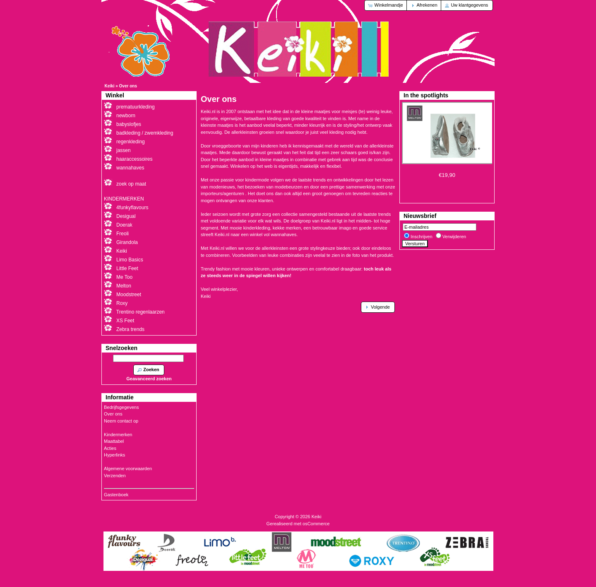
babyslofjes (128, 124)
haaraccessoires (134, 159)
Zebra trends (130, 329)
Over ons (128, 86)
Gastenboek (116, 494)
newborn (125, 115)
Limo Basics (129, 260)
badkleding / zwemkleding (144, 133)
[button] (386, 5)
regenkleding (130, 142)
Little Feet (127, 268)
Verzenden (115, 475)
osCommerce (316, 523)
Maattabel (114, 441)
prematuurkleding (135, 107)
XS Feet (125, 321)
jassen (123, 150)
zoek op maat (131, 184)
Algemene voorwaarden (128, 468)
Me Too (124, 277)
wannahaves (130, 168)
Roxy (121, 303)
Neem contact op (121, 420)
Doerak (124, 225)
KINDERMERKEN (124, 199)
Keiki (110, 86)
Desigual (126, 216)
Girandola (127, 242)
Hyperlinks (114, 454)
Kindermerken (118, 434)
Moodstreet (128, 294)
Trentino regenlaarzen (140, 312)
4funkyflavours (132, 207)
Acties (110, 448)
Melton (123, 286)
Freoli (122, 234)
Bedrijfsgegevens (121, 407)
